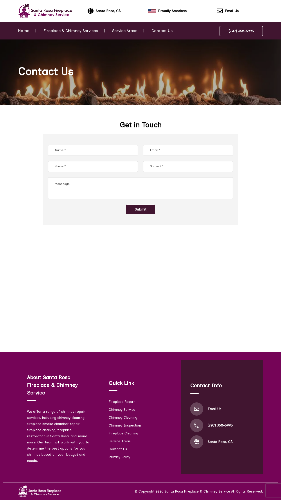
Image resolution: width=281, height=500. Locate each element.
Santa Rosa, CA (220, 442)
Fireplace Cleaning (123, 433)
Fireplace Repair (122, 402)
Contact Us (162, 30)
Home (23, 30)
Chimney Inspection (125, 425)
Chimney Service (122, 409)
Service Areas (124, 30)
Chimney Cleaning (123, 417)
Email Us (228, 11)
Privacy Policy (119, 457)
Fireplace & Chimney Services (70, 30)
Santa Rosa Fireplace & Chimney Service (197, 491)
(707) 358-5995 (241, 31)
